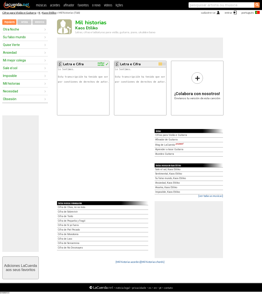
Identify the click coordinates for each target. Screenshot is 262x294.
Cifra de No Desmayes (70, 247)
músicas (41, 5)
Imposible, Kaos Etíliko (167, 191)
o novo (96, 5)
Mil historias (11, 83)
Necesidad (10, 91)
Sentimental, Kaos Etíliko (168, 173)
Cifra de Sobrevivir (68, 211)
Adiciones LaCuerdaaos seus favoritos (20, 268)
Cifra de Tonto (65, 216)
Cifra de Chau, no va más (71, 207)
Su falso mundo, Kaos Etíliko (170, 178)
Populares (9, 22)
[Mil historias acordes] (128, 261)
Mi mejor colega (14, 60)
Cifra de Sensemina (68, 243)
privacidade (139, 287)
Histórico (39, 22)
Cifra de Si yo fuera (68, 225)
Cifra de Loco (65, 238)
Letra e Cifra (73, 64)
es (149, 287)
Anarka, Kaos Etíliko (166, 187)
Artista (24, 22)
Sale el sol (10, 68)
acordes (55, 5)
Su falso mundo (14, 37)
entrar (228, 12)
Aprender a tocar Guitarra (169, 149)
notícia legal (123, 287)
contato (168, 287)
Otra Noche (11, 29)
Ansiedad (10, 52)
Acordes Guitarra (164, 153)
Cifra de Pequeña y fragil (71, 220)
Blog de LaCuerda (169, 144)
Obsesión (9, 99)
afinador (68, 5)
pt (160, 287)
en (155, 287)
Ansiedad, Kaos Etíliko (167, 182)
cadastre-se (208, 12)
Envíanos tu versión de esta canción (197, 86)
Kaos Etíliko (49, 12)
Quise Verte (11, 45)
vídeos (108, 5)
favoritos (83, 5)
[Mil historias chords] (152, 261)
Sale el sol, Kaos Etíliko (167, 169)
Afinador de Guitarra (166, 139)
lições (119, 5)
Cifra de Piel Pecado (69, 229)
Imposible (10, 76)
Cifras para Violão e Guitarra (19, 12)
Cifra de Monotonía (68, 234)
